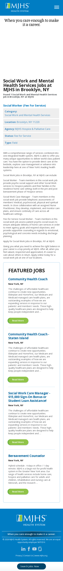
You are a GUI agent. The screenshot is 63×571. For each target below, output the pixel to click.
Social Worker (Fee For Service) (24, 105)
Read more (20, 321)
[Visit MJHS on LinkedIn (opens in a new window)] (23, 549)
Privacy (19, 555)
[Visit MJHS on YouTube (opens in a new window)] (34, 549)
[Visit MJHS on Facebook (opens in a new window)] (29, 549)
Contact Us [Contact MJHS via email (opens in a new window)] (28, 555)
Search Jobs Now (29, 566)
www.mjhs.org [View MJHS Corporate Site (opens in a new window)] (41, 555)
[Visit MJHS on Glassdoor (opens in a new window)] (40, 549)
